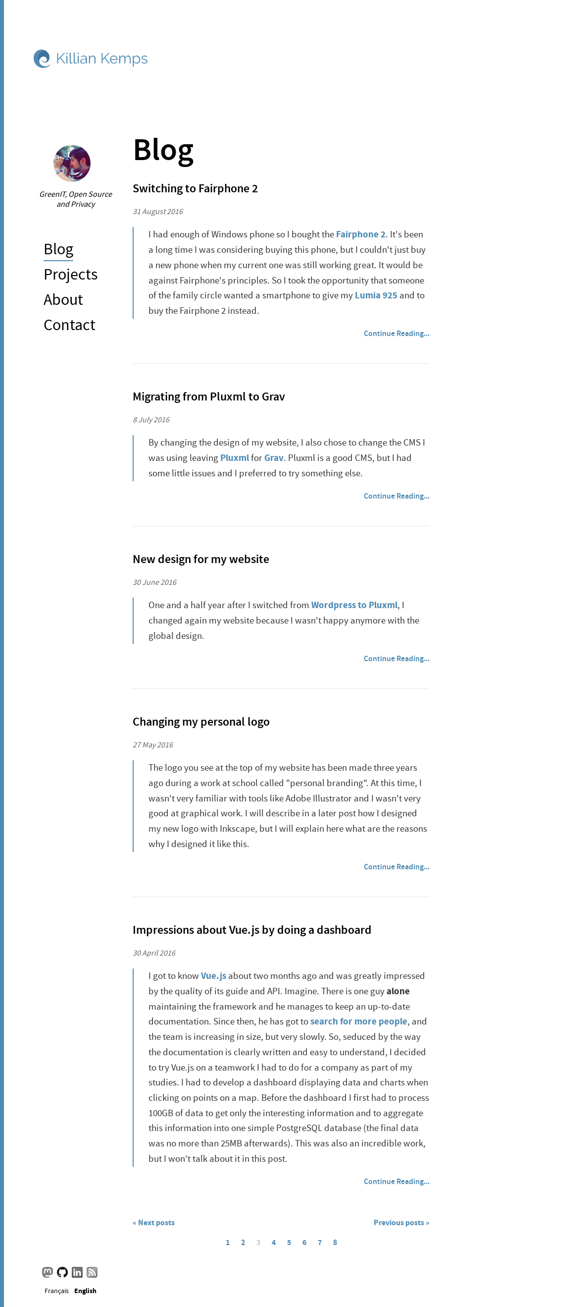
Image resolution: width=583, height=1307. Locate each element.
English (85, 1290)
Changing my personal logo (201, 722)
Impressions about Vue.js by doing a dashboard (252, 930)
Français (57, 1290)
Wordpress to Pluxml (354, 605)
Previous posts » (402, 1222)
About (63, 299)
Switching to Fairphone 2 (195, 188)
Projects (70, 274)
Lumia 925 (376, 295)
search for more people (358, 1021)
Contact (70, 325)
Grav (274, 458)
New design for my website (201, 559)
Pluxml (234, 458)
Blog (58, 249)
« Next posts (154, 1222)
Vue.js (213, 975)
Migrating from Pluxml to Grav (209, 396)
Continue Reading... (397, 333)
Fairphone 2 (361, 234)
